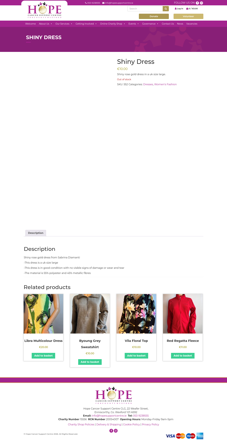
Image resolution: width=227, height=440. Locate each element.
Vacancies (191, 23)
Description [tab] (35, 232)
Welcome (30, 23)
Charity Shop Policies (81, 424)
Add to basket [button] (43, 355)
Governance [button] (150, 24)
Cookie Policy (131, 424)
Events (133, 24)
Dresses (148, 84)
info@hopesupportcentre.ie (119, 3)
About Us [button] (45, 24)
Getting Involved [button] (86, 24)
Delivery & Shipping (108, 424)
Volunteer (188, 16)
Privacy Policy (150, 424)
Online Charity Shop (112, 24)
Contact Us (168, 23)
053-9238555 (93, 3)
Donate (154, 16)
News (180, 23)
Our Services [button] (64, 24)
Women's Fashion (165, 84)
